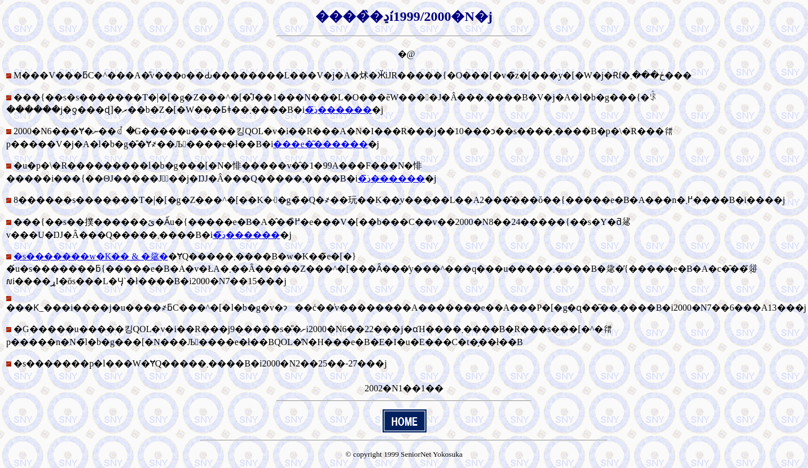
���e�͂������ (320, 144)
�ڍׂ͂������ (338, 109)
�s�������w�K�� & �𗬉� (91, 256)
